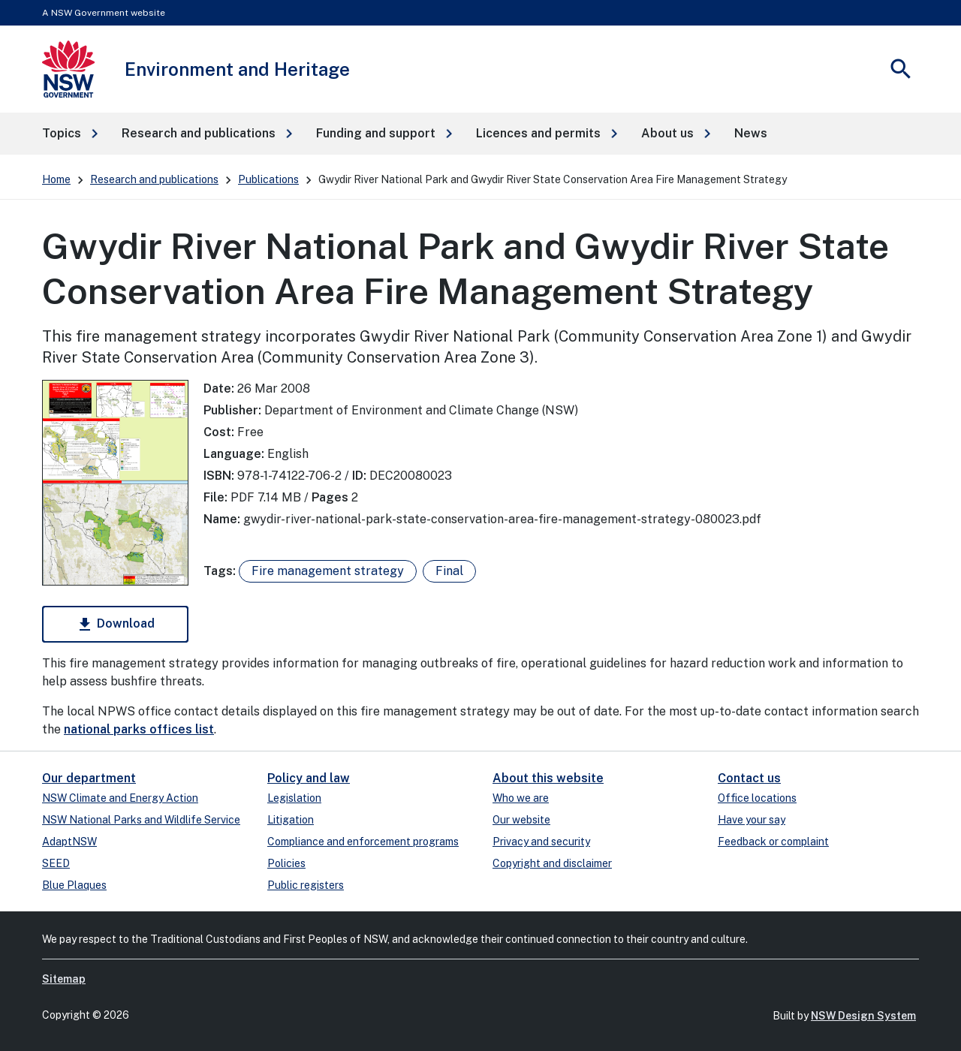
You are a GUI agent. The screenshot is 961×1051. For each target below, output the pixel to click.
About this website (548, 778)
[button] (70, 134)
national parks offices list (139, 729)
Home (56, 179)
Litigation (290, 820)
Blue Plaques (74, 885)
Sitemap (64, 979)
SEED (56, 863)
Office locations (757, 798)
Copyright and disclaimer (552, 863)
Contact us (749, 778)
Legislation (294, 798)
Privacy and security (541, 842)
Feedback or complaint (773, 842)
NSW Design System (863, 1016)
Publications (268, 179)
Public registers (305, 885)
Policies (286, 863)
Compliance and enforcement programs (363, 842)
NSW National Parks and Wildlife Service (141, 820)
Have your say (751, 820)
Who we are (521, 798)
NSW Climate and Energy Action (120, 798)
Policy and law (308, 778)
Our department (89, 778)
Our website (521, 820)
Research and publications (154, 179)
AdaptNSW (69, 842)
